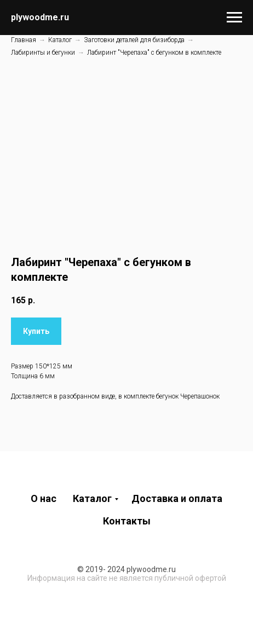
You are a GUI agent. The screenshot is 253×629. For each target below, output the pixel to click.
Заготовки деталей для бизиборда (134, 40)
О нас (43, 498)
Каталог (60, 40)
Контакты (127, 521)
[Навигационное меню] (234, 17)
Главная (23, 40)
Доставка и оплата (176, 498)
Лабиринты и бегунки (43, 52)
